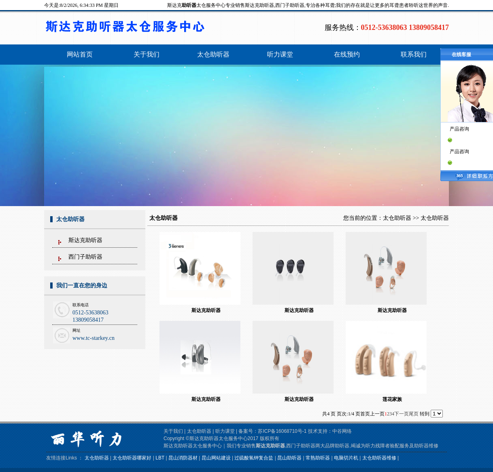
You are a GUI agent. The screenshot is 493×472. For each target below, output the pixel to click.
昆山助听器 (289, 458)
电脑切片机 (346, 458)
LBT (159, 458)
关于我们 (173, 431)
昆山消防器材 (183, 458)
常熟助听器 (318, 458)
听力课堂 (225, 431)
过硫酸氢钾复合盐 (253, 458)
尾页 (414, 414)
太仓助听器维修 (379, 458)
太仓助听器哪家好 (132, 458)
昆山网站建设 (216, 458)
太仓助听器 (397, 218)
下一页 (401, 414)
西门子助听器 (85, 257)
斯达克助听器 (85, 240)
